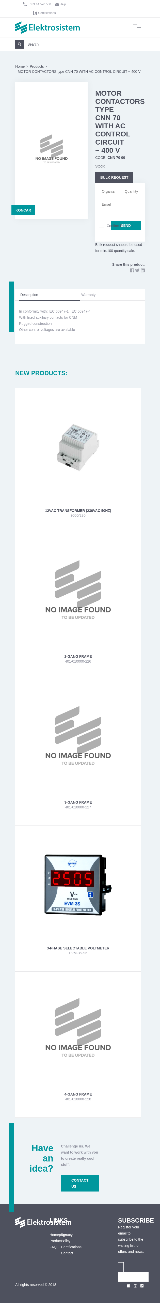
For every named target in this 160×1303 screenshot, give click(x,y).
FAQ (51, 1247)
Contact (67, 1253)
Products (37, 66)
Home (20, 66)
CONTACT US (79, 1183)
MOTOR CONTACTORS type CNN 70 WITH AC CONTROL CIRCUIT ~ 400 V (79, 71)
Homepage (51, 1235)
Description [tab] (29, 295)
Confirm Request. (120, 226)
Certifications (47, 13)
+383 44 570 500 (39, 4)
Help (63, 4)
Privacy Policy (67, 1238)
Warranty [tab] (88, 295)
